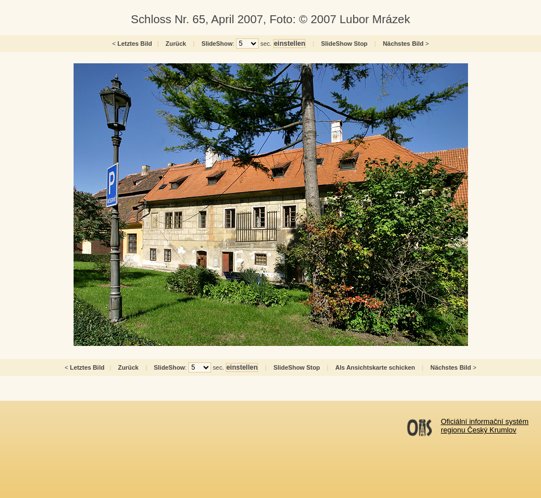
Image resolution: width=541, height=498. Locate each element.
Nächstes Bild (403, 43)
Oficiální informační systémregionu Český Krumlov (485, 425)
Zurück (176, 43)
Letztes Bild (135, 43)
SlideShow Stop (344, 43)
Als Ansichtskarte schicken (375, 367)
